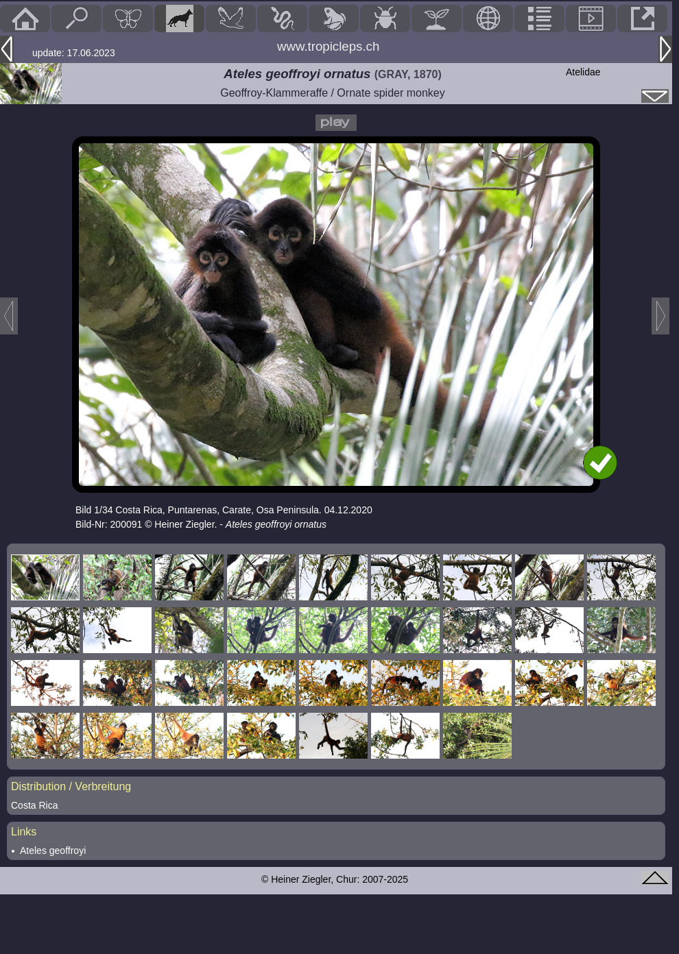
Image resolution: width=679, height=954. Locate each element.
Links (23, 831)
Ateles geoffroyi (53, 850)
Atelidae (583, 71)
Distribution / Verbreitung (71, 786)
